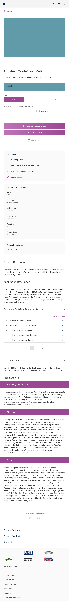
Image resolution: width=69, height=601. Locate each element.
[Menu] (4, 3)
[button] (64, 3)
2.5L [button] (14, 99)
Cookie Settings (10, 572)
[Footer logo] (14, 541)
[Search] (54, 3)
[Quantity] (11, 111)
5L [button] (34, 99)
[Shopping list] (59, 3)
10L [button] (55, 99)
